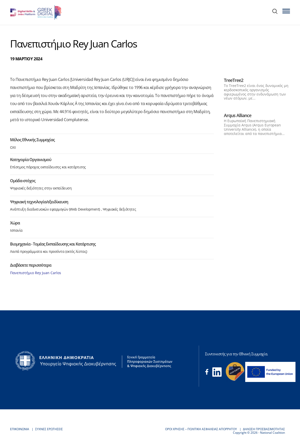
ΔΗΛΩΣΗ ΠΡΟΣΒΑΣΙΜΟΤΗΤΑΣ (264, 429)
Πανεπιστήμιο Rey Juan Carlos (35, 272)
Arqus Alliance (237, 115)
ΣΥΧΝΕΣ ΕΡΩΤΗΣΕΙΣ (49, 429)
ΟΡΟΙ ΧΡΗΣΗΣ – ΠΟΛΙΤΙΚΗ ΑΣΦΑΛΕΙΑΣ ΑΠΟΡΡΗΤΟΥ (201, 429)
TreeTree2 (233, 80)
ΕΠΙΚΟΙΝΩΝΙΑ (19, 429)
